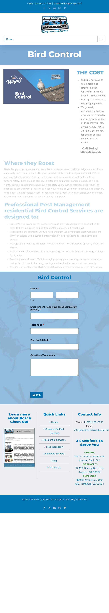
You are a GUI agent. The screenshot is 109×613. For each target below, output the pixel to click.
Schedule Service (54, 453)
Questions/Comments (42, 355)
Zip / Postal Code (40, 340)
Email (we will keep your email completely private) (53, 308)
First (32, 300)
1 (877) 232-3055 (93, 422)
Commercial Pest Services (54, 431)
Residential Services (55, 439)
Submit (37, 394)
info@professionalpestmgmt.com (68, 3)
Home (54, 422)
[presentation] (52, 390)
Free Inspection (54, 446)
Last (58, 300)
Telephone (37, 324)
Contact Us (54, 467)
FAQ (54, 460)
